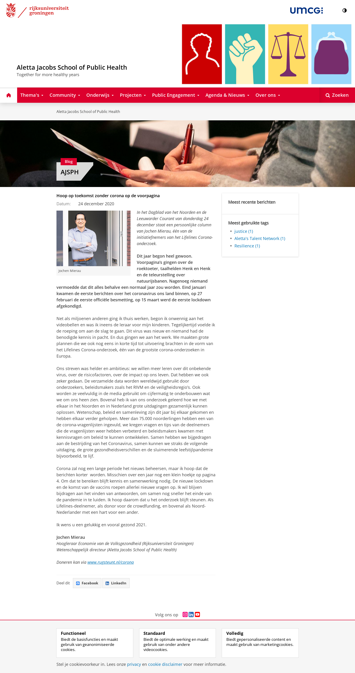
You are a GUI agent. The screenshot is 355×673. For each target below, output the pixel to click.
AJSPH (70, 172)
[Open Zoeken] (337, 95)
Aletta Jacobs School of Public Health (88, 111)
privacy (134, 664)
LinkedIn (118, 583)
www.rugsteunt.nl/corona (110, 562)
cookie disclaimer (165, 664)
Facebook (88, 583)
